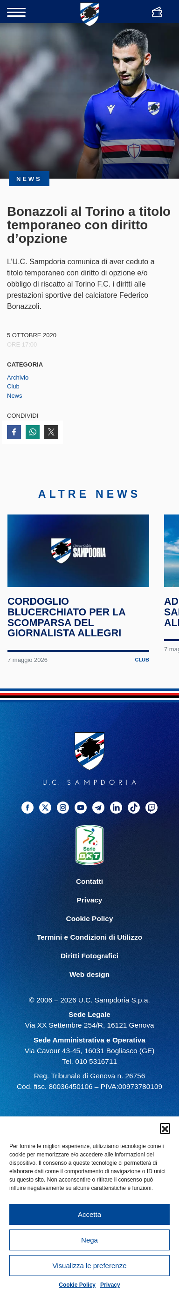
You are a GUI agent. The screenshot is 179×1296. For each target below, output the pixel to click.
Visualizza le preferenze (90, 1265)
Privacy (110, 1285)
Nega (89, 1240)
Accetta (89, 1214)
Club (13, 386)
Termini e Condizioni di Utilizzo (89, 947)
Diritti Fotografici (89, 965)
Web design (89, 984)
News (14, 395)
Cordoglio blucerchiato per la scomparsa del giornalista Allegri (66, 626)
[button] (165, 1128)
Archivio (17, 377)
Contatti (89, 891)
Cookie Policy (77, 1285)
